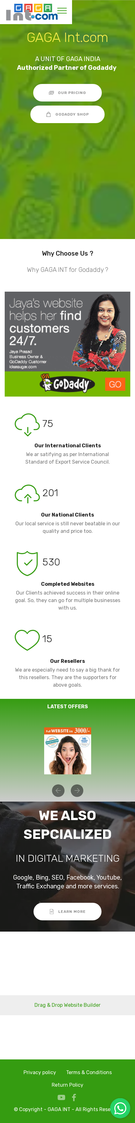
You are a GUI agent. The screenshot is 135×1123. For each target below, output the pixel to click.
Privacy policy (39, 1072)
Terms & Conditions (89, 1072)
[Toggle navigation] (62, 10)
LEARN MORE (67, 911)
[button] (58, 790)
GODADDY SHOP (67, 114)
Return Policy (67, 1085)
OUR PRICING (67, 92)
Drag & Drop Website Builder (67, 1005)
